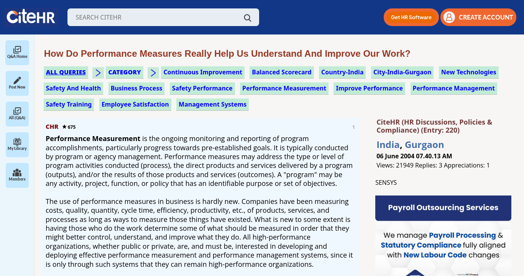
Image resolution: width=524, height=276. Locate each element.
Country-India (342, 72)
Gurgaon (424, 144)
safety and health (73, 88)
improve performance (369, 88)
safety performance (202, 88)
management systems (212, 104)
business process (137, 88)
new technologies (468, 72)
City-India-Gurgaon (402, 72)
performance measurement (284, 88)
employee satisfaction (135, 104)
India (388, 144)
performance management (454, 88)
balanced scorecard (281, 72)
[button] (411, 17)
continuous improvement (202, 72)
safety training (69, 104)
